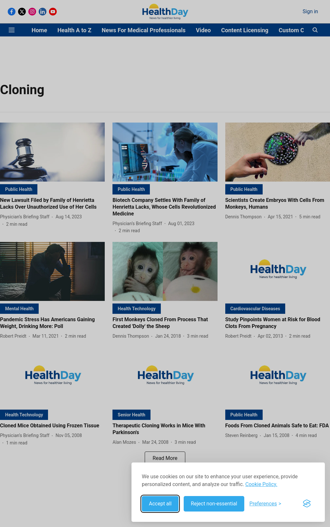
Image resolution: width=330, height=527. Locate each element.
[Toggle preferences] (265, 504)
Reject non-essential (214, 504)
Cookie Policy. (261, 484)
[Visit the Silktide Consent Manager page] (307, 504)
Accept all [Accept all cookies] (160, 504)
